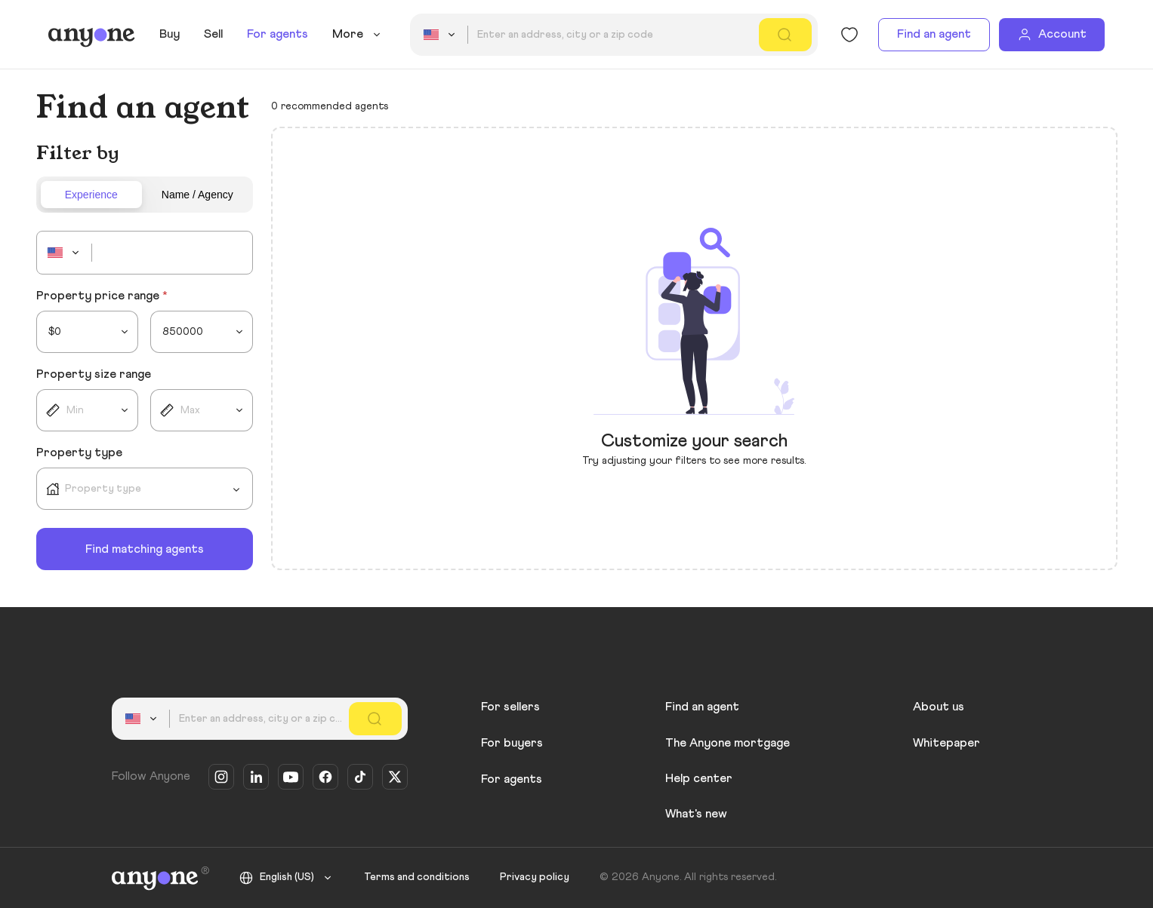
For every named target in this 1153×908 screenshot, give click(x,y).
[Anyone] (91, 35)
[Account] (1052, 34)
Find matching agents (144, 549)
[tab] (92, 194)
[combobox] (441, 34)
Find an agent (934, 34)
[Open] (236, 489)
